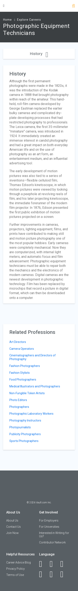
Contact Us (13, 526)
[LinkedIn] (53, 564)
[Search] (73, 6)
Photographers (19, 406)
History (39, 53)
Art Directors (17, 342)
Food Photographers (22, 379)
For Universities (49, 526)
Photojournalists (20, 427)
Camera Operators (21, 348)
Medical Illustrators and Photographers (34, 386)
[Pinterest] (53, 574)
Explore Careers (29, 19)
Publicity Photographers (25, 434)
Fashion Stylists (19, 372)
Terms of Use (15, 575)
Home (7, 19)
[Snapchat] (64, 574)
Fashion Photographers (24, 366)
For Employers (48, 520)
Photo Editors (18, 400)
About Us (12, 520)
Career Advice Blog (18, 562)
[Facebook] (43, 564)
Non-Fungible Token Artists (27, 393)
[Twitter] (64, 564)
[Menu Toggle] (3, 6)
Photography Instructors (25, 420)
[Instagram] (43, 574)
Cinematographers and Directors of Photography (32, 357)
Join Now (12, 533)
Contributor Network (52, 542)
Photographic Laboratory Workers (31, 413)
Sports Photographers (23, 441)
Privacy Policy (15, 568)
